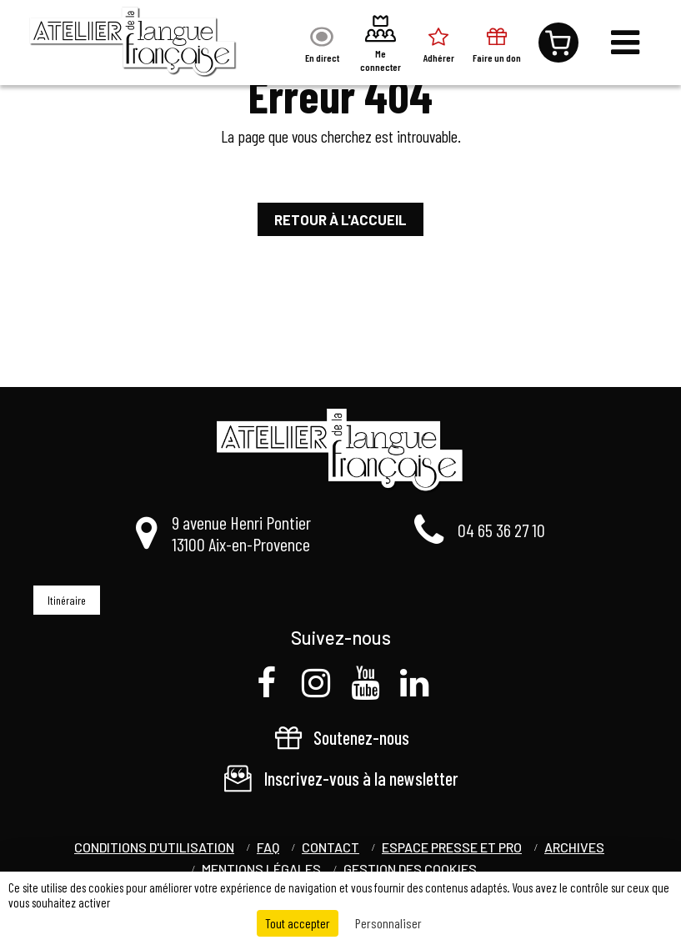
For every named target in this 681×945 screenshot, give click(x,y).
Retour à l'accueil (340, 219)
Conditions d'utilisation (154, 847)
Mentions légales (261, 869)
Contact (330, 847)
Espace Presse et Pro (452, 847)
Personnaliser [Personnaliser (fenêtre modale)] (388, 923)
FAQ (268, 847)
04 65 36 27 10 (501, 529)
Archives (574, 847)
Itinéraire (67, 600)
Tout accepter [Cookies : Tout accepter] (297, 923)
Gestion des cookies (410, 869)
